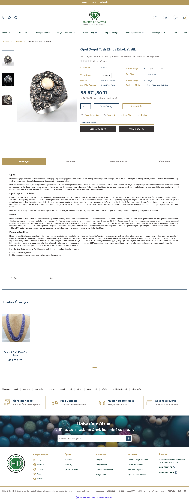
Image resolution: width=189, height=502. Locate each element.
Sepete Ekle (106, 106)
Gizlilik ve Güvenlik (135, 467)
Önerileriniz (165, 161)
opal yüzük (39, 392)
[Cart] (184, 17)
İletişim (99, 462)
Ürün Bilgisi (23, 161)
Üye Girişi (68, 467)
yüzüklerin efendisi (119, 392)
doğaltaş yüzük (66, 392)
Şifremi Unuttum (71, 472)
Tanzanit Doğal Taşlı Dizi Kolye (16, 355)
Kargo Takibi (101, 477)
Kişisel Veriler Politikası (137, 477)
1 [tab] (94, 370)
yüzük (104, 392)
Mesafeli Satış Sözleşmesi (138, 462)
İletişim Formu (101, 467)
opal (16, 392)
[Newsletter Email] (95, 441)
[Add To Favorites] (90, 115)
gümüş (79, 392)
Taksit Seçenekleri (118, 161)
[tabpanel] (16, 337)
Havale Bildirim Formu (104, 472)
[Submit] (128, 441)
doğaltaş (51, 392)
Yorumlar (71, 161)
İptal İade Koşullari (135, 472)
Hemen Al (136, 106)
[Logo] (95, 17)
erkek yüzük (136, 392)
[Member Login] (165, 17)
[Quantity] (85, 106)
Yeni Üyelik (69, 462)
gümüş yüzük (92, 392)
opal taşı (26, 392)
